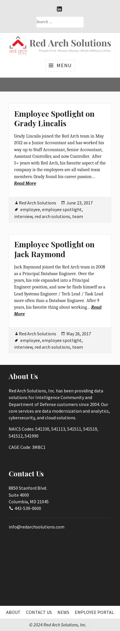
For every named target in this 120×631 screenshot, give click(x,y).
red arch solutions (52, 216)
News (63, 612)
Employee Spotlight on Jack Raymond (54, 249)
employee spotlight (62, 209)
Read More (25, 183)
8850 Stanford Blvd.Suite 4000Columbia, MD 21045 (29, 494)
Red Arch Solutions (37, 203)
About (13, 612)
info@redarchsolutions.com (36, 527)
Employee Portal (94, 612)
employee (30, 209)
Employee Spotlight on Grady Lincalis (54, 118)
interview (23, 216)
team (77, 216)
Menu (64, 65)
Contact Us (39, 612)
